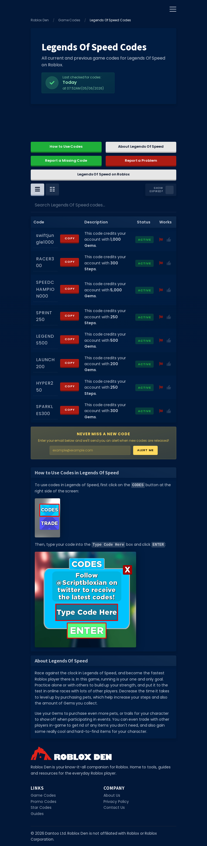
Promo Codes (43, 801)
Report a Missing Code (66, 160)
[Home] (37, 8)
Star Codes (41, 807)
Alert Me (145, 450)
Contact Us (114, 807)
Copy (70, 238)
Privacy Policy (116, 801)
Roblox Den (40, 20)
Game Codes (69, 20)
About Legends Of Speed (141, 146)
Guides (37, 813)
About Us (112, 794)
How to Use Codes (66, 146)
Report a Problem (141, 160)
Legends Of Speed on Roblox (103, 174)
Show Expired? (156, 190)
